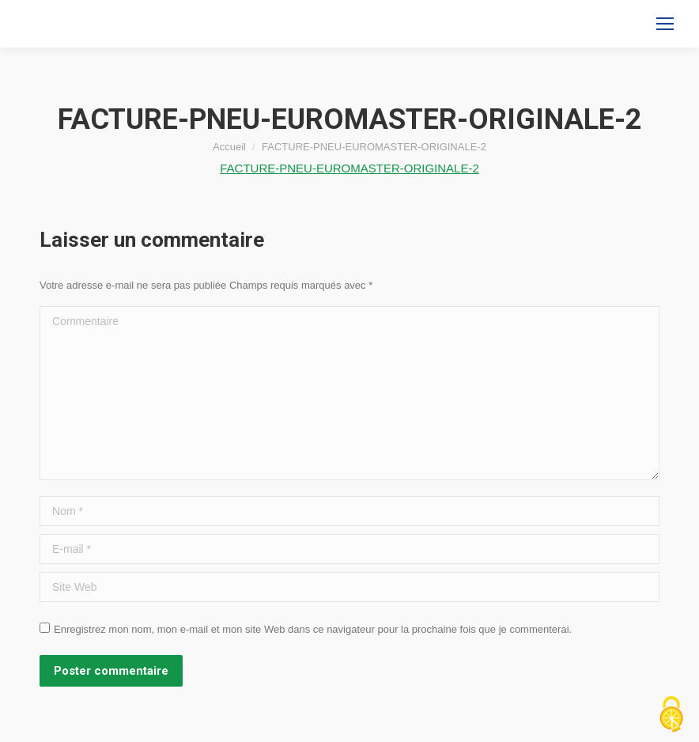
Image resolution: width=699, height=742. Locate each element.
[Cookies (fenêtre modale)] (671, 715)
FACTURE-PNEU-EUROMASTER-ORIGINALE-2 (349, 168)
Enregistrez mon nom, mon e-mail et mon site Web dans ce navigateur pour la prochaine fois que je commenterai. (313, 629)
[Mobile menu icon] (665, 23)
